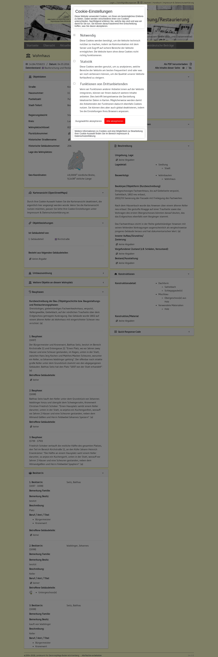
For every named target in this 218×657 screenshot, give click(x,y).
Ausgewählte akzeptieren (88, 120)
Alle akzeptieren (114, 120)
